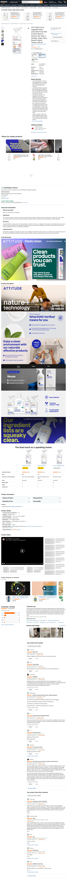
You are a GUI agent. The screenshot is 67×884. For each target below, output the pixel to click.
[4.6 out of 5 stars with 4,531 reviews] (16, 16)
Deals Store (32, 5)
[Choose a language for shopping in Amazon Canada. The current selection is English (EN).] (45, 2)
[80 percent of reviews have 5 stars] (10, 613)
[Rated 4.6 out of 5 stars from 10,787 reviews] (47, 599)
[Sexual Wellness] (55, 8)
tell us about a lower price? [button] (16, 506)
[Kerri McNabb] (9, 538)
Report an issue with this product (38, 132)
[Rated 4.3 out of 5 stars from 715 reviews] (21, 599)
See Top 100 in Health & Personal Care (33, 526)
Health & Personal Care (5, 23)
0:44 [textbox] (53, 151)
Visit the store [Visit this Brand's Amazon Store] (62, 278)
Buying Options (57, 468)
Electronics (45, 5)
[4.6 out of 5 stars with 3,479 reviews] (60, 16)
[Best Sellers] (18, 8)
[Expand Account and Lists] (56, 2)
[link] (12, 18)
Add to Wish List (55, 41)
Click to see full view (17, 53)
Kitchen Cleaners (30, 23)
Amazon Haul (7, 5)
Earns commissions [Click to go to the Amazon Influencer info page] (16, 538)
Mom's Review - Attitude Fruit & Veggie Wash (15, 540)
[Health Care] (40, 8)
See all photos (62, 625)
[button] (15, 2)
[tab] (18, 366)
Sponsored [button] (3, 579)
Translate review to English (32, 756)
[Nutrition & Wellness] (33, 8)
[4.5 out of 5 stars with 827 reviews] (38, 16)
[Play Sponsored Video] (17, 588)
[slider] (21, 563)
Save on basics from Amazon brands (58, 5)
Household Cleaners (22, 23)
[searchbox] (35, 2)
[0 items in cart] (65, 2)
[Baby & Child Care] (25, 8)
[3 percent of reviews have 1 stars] (10, 622)
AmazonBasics (21, 5)
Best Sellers (14, 5)
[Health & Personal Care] (6, 8)
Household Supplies (14, 23)
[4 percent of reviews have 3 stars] (10, 617)
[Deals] (13, 8)
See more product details (37, 121)
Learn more (40, 129)
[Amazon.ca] (4, 2)
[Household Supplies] (47, 8)
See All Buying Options (57, 37)
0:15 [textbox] (28, 151)
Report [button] (36, 658)
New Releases (39, 5)
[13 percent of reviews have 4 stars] (10, 615)
